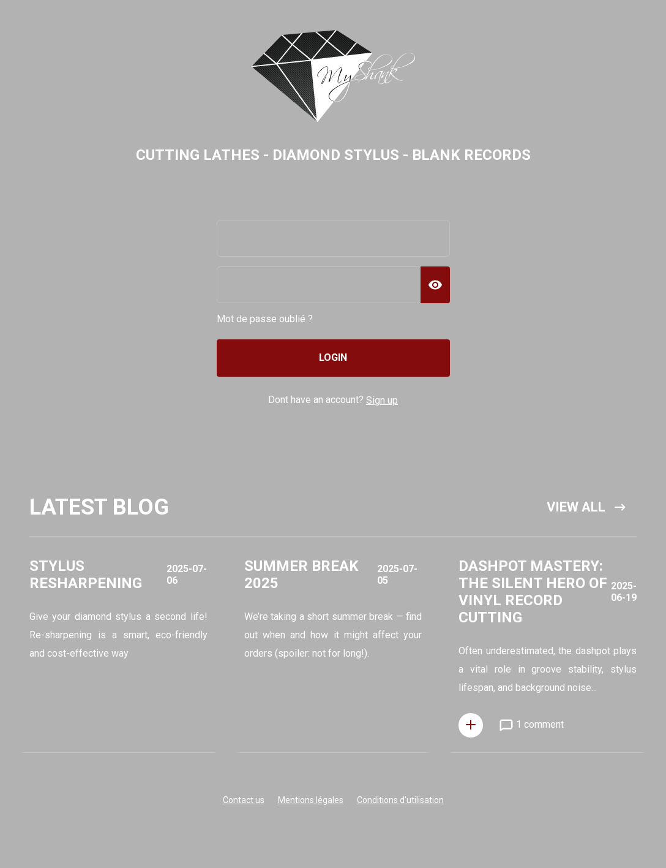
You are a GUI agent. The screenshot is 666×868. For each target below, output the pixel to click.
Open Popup (118, 654)
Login (333, 357)
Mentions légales (310, 800)
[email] (333, 238)
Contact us (243, 800)
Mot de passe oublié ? (265, 319)
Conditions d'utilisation (400, 800)
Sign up (382, 400)
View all (587, 507)
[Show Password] (435, 284)
